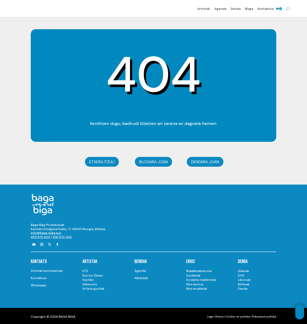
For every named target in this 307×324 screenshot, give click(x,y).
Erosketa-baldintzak (201, 278)
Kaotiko (88, 278)
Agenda (220, 8)
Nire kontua (194, 283)
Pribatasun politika (264, 315)
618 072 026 (62, 236)
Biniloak (243, 283)
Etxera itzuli (102, 160)
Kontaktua (265, 8)
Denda (236, 8)
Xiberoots (89, 283)
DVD (241, 274)
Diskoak (243, 270)
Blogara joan (153, 160)
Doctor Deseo (92, 274)
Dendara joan (205, 160)
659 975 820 (40, 236)
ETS (85, 270)
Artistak (203, 8)
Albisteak (141, 277)
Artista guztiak (93, 287)
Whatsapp (38, 284)
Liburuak (244, 278)
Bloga (249, 8)
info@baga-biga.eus (46, 231)
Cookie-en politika (238, 315)
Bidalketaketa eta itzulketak (199, 272)
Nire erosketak (196, 287)
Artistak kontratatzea (46, 269)
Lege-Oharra (215, 315)
